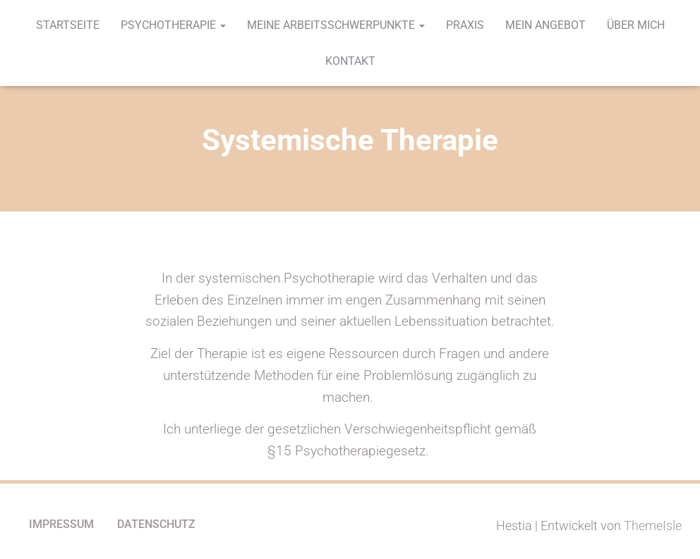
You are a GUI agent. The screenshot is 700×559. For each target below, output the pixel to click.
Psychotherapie (173, 25)
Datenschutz (156, 524)
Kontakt (350, 61)
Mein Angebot (545, 25)
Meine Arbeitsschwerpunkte (336, 25)
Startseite (67, 25)
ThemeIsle (653, 525)
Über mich (636, 25)
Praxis (465, 25)
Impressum (61, 524)
